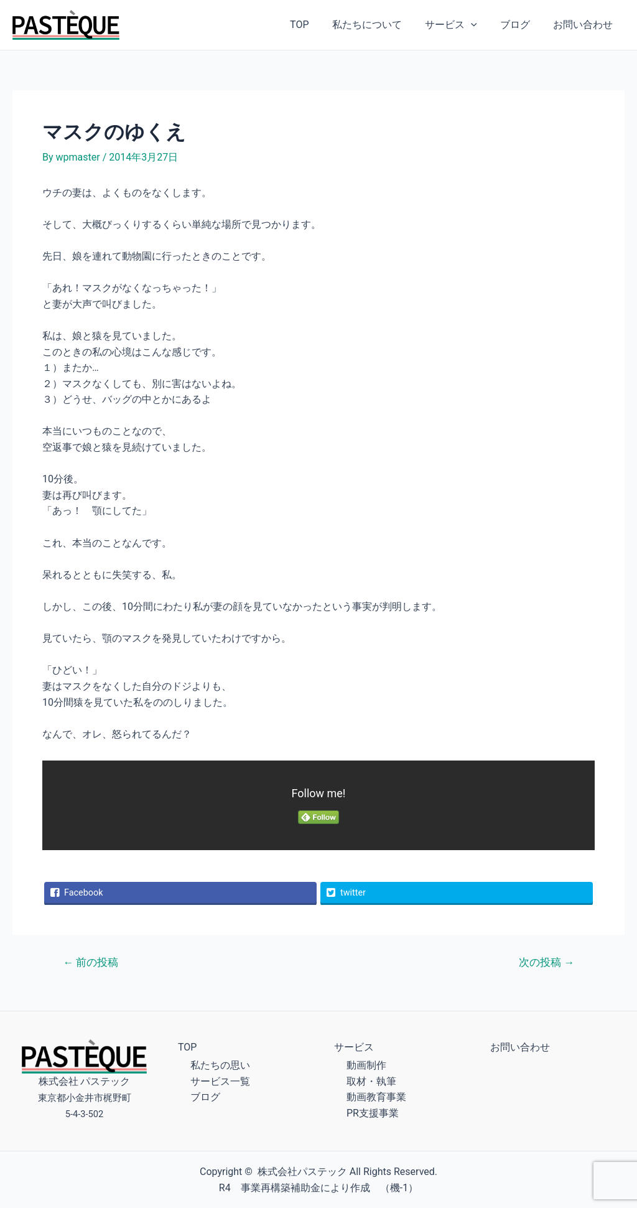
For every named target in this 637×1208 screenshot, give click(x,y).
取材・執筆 (371, 1081)
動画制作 (366, 1065)
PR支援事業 (372, 1113)
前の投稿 (90, 962)
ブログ (520, 24)
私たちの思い (220, 1065)
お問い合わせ (585, 24)
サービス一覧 (220, 1081)
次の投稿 (546, 962)
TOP (314, 24)
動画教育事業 (376, 1097)
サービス (459, 25)
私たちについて (378, 24)
